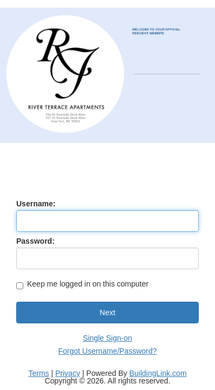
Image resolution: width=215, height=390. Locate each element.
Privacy (67, 373)
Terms (38, 373)
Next (107, 312)
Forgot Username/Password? (107, 351)
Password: (35, 241)
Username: (35, 203)
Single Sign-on (107, 338)
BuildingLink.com (158, 373)
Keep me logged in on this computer (82, 284)
